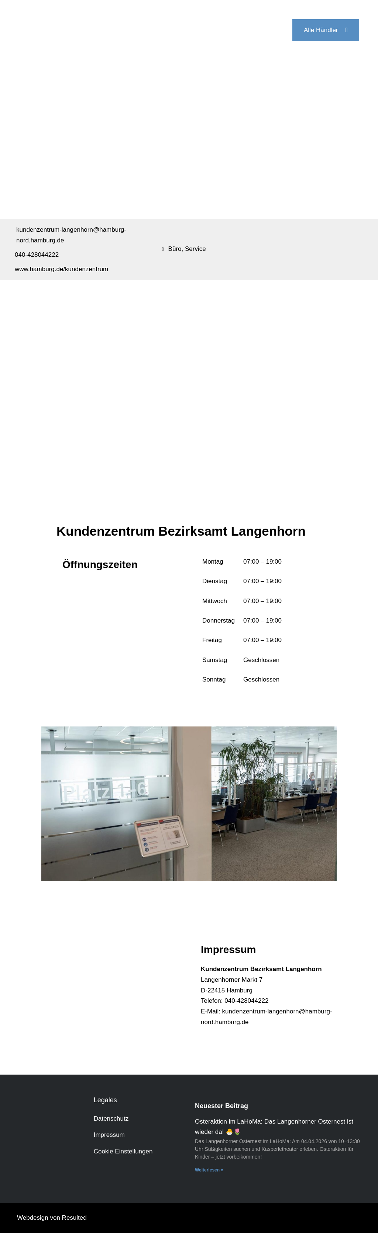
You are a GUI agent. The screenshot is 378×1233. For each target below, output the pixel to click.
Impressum (109, 1134)
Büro (175, 248)
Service (195, 248)
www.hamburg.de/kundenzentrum (61, 269)
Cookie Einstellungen (123, 1151)
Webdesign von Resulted (52, 1217)
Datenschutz (111, 1118)
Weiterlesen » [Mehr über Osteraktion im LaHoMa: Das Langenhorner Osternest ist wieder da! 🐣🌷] (209, 1170)
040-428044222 (37, 254)
